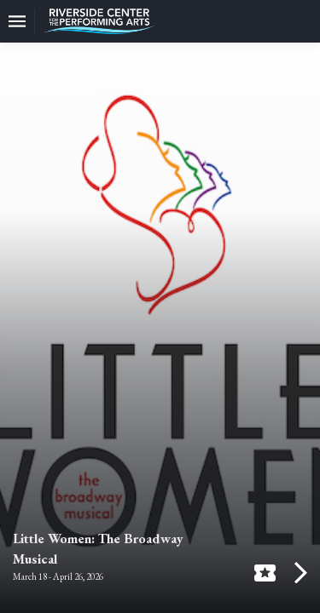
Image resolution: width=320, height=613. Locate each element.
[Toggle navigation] (17, 21)
